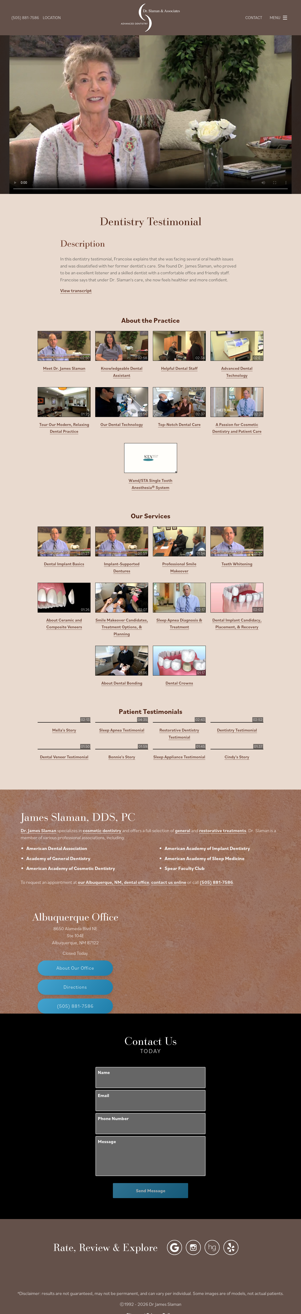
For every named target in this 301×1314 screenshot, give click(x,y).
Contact (253, 18)
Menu (280, 17)
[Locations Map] (225, 853)
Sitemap (134, 1255)
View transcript (76, 290)
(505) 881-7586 (263, 822)
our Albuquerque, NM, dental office (160, 822)
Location (52, 18)
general (229, 770)
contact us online (215, 822)
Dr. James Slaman (85, 770)
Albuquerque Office (75, 856)
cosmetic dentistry (149, 770)
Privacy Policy (161, 1255)
